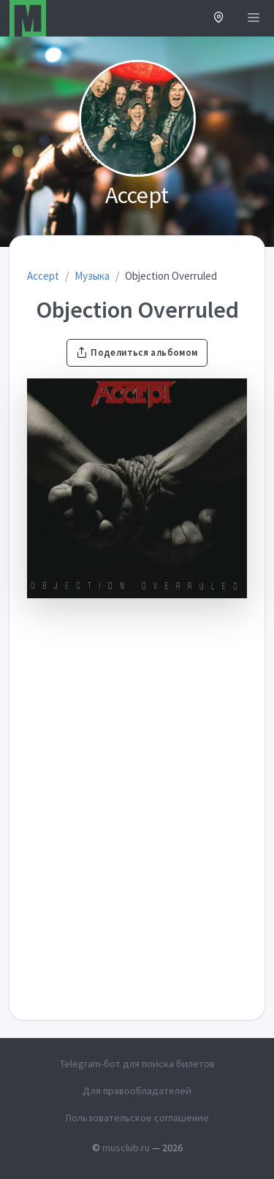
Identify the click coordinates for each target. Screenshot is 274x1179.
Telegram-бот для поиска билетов (137, 1063)
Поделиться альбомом (136, 352)
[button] (218, 18)
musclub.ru (126, 1147)
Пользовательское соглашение (137, 1117)
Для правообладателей (137, 1090)
